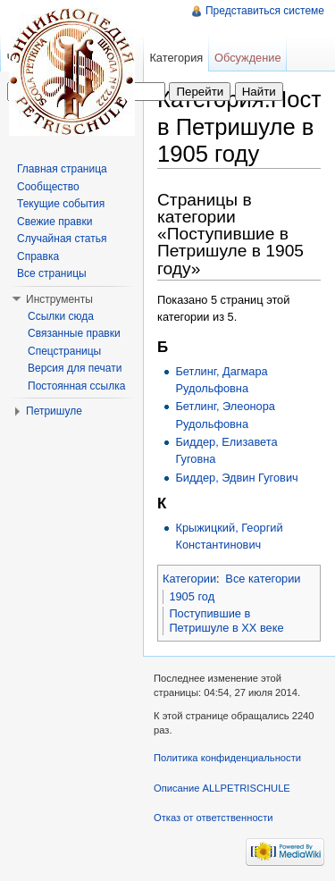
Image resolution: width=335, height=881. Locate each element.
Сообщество (48, 186)
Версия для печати (74, 368)
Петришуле (54, 411)
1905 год (191, 596)
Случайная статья (61, 238)
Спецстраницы (64, 351)
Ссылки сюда (61, 316)
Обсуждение (247, 57)
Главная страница (62, 169)
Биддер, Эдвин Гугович (236, 477)
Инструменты (59, 299)
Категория (176, 57)
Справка (38, 256)
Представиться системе (264, 10)
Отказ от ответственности (213, 817)
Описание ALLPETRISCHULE (222, 788)
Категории (189, 578)
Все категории (262, 578)
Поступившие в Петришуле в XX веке (226, 620)
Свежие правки (54, 221)
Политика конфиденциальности (227, 757)
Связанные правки (74, 333)
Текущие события (61, 203)
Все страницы (52, 273)
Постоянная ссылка (76, 386)
